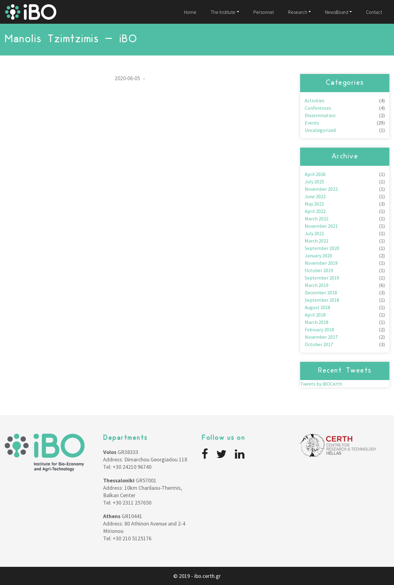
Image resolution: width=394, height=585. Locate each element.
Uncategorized (320, 130)
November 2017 (321, 337)
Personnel (263, 12)
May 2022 (314, 204)
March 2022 (316, 218)
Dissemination (320, 115)
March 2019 (316, 285)
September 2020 (322, 248)
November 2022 (321, 189)
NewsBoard (336, 12)
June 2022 (315, 196)
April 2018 (315, 315)
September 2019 (322, 278)
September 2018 (322, 300)
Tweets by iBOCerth (321, 384)
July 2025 (314, 181)
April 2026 (315, 174)
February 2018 (319, 329)
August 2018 (317, 307)
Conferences (318, 108)
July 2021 (314, 233)
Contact (374, 12)
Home (190, 12)
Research (297, 12)
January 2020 (318, 255)
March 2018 (316, 322)
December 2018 (321, 292)
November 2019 (321, 263)
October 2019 (319, 270)
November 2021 (321, 226)
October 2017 (319, 344)
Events (312, 123)
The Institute (223, 12)
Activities (314, 100)
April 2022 (315, 211)
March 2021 (316, 241)
